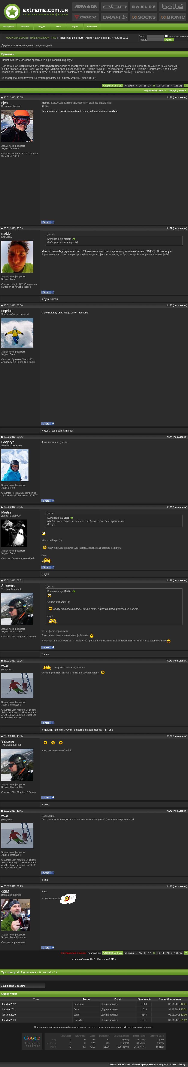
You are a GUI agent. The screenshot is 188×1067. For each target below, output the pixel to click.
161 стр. (178, 85)
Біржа (75, 27)
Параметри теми (153, 90)
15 (140, 85)
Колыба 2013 (121, 38)
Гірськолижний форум (71, 38)
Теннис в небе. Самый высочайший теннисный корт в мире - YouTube (80, 111)
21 (167, 85)
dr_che (109, 729)
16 (145, 85)
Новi (98, 953)
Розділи (41, 27)
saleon (54, 299)
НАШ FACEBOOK (39, 38)
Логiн (141, 36)
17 (149, 85)
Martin (6, 512)
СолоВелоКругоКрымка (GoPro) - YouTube (65, 312)
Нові (58, 27)
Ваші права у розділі (13, 986)
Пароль (143, 39)
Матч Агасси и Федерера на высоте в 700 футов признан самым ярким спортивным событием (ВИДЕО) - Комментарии (107, 251)
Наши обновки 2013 (84, 959)
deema (60, 430)
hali (53, 430)
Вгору (181, 1064)
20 (163, 85)
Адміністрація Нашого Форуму (150, 1064)
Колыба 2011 (8, 1009)
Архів (173, 1064)
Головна (25, 27)
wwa (4, 666)
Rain (46, 430)
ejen (4, 103)
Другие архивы (103, 38)
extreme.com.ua (131, 1027)
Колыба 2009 (8, 1020)
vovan (69, 729)
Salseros (8, 586)
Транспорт (92, 27)
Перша (129, 85)
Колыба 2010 (8, 1014)
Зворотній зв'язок (119, 1064)
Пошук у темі (176, 90)
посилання (180, 97)
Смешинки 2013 (105, 959)
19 (158, 85)
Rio (56, 729)
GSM (5, 891)
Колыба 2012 (8, 1004)
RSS (54, 38)
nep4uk (7, 311)
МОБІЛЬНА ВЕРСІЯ (17, 38)
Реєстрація (8, 27)
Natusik (48, 729)
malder (6, 233)
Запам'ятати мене (176, 36)
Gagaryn (7, 442)
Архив (88, 38)
